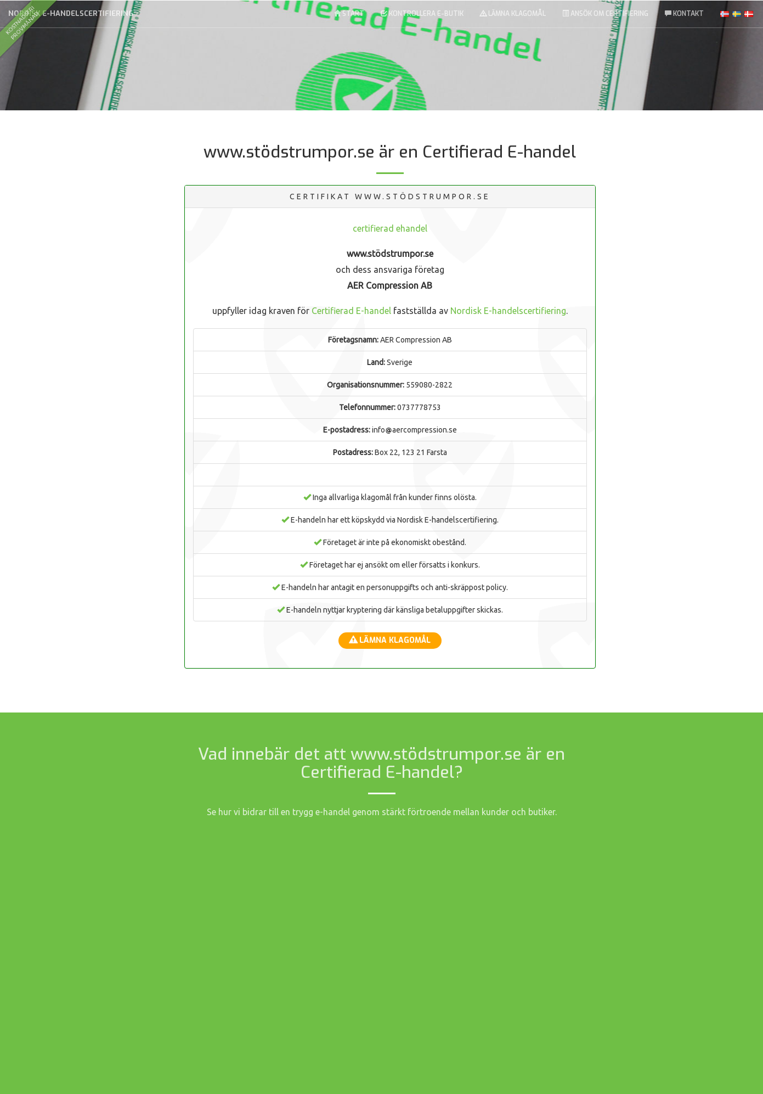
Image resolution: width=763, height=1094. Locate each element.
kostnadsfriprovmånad (22, 22)
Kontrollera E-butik (422, 13)
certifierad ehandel (390, 228)
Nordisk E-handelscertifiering (70, 13)
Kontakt (684, 13)
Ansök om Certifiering (605, 13)
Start (349, 13)
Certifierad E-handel (351, 311)
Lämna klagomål (513, 13)
